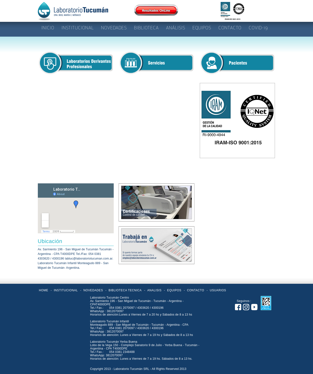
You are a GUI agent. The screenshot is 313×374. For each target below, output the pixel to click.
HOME (43, 290)
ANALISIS (154, 290)
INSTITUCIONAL (66, 290)
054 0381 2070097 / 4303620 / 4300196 (136, 307)
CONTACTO (195, 290)
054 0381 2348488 (122, 352)
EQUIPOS (174, 290)
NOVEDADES (93, 290)
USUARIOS (218, 290)
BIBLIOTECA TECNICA (125, 290)
